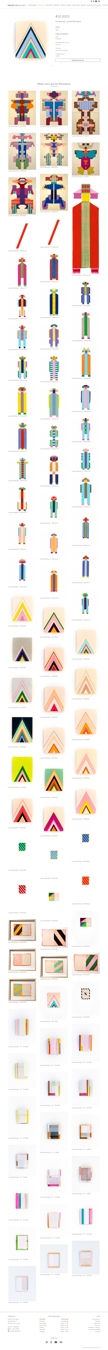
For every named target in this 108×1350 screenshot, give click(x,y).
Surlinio (98, 1347)
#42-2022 (23, 972)
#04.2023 (23, 828)
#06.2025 (55, 167)
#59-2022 (23, 912)
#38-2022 (23, 1002)
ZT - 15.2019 (56, 1274)
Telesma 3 (55, 523)
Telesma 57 (55, 381)
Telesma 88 (23, 349)
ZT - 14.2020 (56, 1197)
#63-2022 (87, 904)
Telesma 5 (23, 549)
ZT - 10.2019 (24, 1302)
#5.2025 (86, 176)
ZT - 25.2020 (56, 1065)
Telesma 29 (87, 275)
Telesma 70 (23, 480)
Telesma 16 (55, 598)
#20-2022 (87, 1017)
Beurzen (56, 5)
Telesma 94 (55, 247)
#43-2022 (55, 949)
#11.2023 (23, 787)
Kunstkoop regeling (94, 5)
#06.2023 (55, 676)
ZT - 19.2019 (88, 1275)
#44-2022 (23, 942)
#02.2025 (55, 126)
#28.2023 (87, 778)
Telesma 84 (87, 378)
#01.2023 (55, 758)
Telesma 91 (23, 451)
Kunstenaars (32, 5)
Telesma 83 (87, 305)
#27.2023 (55, 637)
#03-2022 (87, 946)
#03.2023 (55, 797)
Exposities (49, 5)
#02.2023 (55, 717)
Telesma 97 (55, 419)
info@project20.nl (15, 1331)
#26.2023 (23, 626)
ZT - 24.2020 (24, 1046)
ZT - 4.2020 (87, 1149)
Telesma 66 (55, 317)
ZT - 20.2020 (56, 1105)
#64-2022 (55, 878)
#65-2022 (87, 861)
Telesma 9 (87, 582)
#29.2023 (23, 747)
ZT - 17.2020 (56, 1238)
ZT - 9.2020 (87, 1193)
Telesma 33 (23, 318)
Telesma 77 (23, 288)
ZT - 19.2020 (88, 1108)
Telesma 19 (87, 620)
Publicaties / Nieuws (79, 5)
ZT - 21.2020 (88, 1062)
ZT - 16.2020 (88, 1234)
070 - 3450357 (14, 1327)
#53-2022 (55, 920)
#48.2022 (87, 819)
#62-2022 (23, 870)
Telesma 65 (23, 251)
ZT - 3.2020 (55, 1152)
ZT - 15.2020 (24, 1220)
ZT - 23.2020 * (24, 1138)
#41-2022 (87, 974)
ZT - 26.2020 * (24, 1089)
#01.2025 (23, 126)
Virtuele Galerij (65, 5)
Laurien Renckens (73, 21)
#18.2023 (87, 699)
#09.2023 (23, 667)
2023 (57, 30)
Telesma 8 (55, 559)
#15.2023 (55, 836)
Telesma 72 (55, 449)
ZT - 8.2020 (23, 1177)
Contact (97, 1331)
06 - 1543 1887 (14, 1329)
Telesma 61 (87, 411)
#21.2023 (23, 707)
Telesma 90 (87, 441)
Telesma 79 (87, 507)
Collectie (41, 5)
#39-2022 (55, 979)
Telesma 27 (55, 486)
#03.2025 (55, 212)
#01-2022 (55, 1021)
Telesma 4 (87, 545)
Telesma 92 (23, 512)
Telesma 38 (87, 340)
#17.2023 (87, 739)
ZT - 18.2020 (24, 1259)
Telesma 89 (23, 416)
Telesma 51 (55, 281)
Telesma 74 (87, 471)
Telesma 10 (23, 587)
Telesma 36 (55, 349)
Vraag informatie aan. (78, 60)
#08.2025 (23, 171)
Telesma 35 (23, 380)
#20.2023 (87, 659)
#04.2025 (23, 215)
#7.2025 (86, 136)
